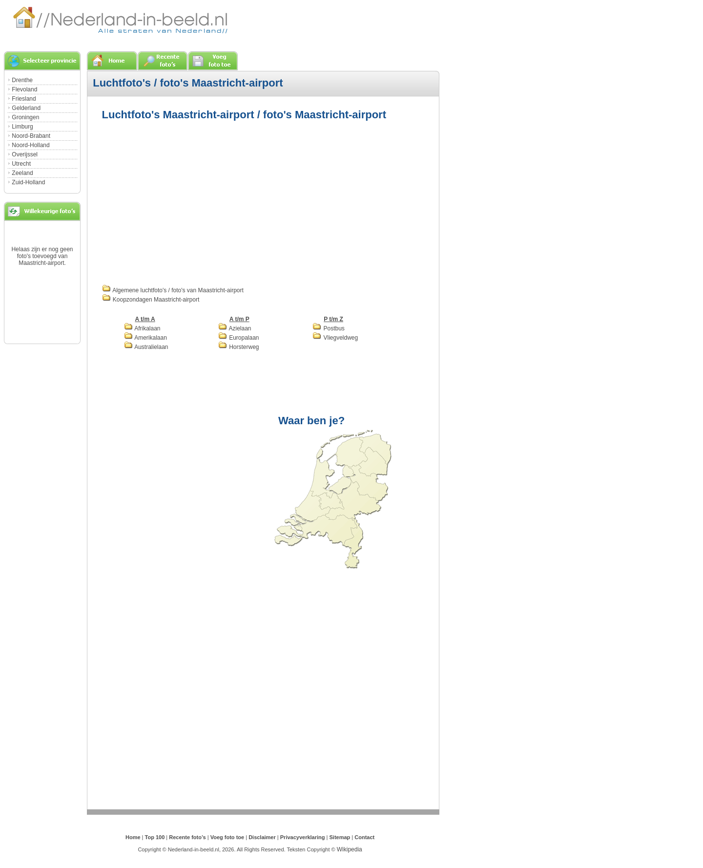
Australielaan (146, 347)
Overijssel (25, 154)
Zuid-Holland (28, 182)
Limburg (22, 126)
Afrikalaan (142, 328)
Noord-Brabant (31, 135)
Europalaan (238, 337)
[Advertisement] (184, 201)
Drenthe (22, 80)
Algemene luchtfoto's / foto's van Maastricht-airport (173, 290)
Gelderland (26, 108)
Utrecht (21, 163)
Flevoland (24, 89)
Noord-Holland (30, 145)
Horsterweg (238, 347)
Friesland (24, 98)
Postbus (328, 328)
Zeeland (22, 173)
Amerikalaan (145, 337)
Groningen (25, 117)
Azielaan (234, 328)
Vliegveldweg (335, 337)
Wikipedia (349, 849)
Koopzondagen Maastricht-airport (151, 299)
